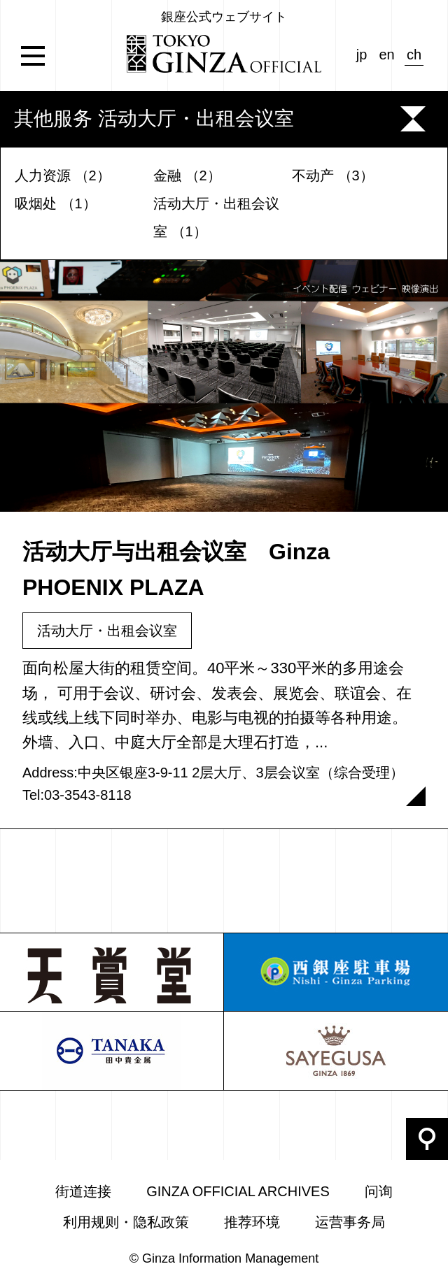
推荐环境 (252, 1222)
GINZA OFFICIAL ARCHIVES (238, 1191)
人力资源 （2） (63, 175)
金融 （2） (187, 175)
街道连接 (83, 1191)
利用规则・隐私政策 (126, 1222)
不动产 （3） (333, 175)
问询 (379, 1191)
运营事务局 (350, 1222)
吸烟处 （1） (56, 203)
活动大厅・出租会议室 (107, 630)
